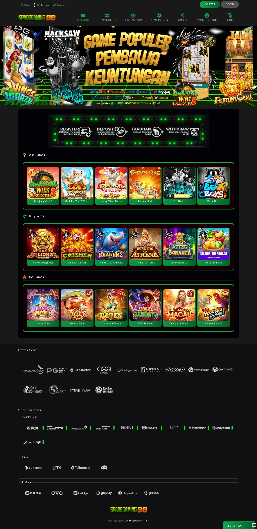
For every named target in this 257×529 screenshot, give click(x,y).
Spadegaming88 (121, 521)
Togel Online (207, 17)
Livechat (58, 5)
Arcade (182, 17)
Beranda (83, 17)
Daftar (210, 4)
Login (230, 4)
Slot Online (107, 17)
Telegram (42, 5)
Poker (230, 17)
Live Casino (133, 17)
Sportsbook (159, 17)
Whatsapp (26, 5)
